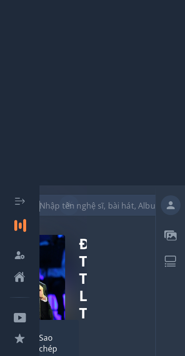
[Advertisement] (92, 92)
